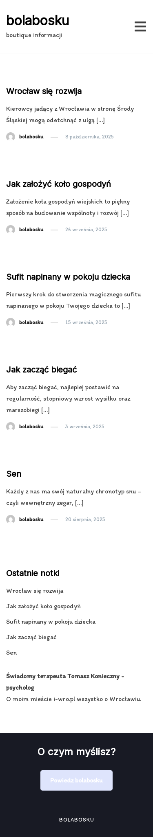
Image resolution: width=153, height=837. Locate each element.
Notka (18, 75)
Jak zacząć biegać (41, 370)
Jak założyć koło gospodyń (58, 184)
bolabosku (37, 20)
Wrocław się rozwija (44, 91)
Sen (13, 474)
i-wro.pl (64, 699)
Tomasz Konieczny (93, 676)
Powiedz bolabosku (76, 780)
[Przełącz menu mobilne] (140, 26)
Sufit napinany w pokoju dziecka (68, 277)
